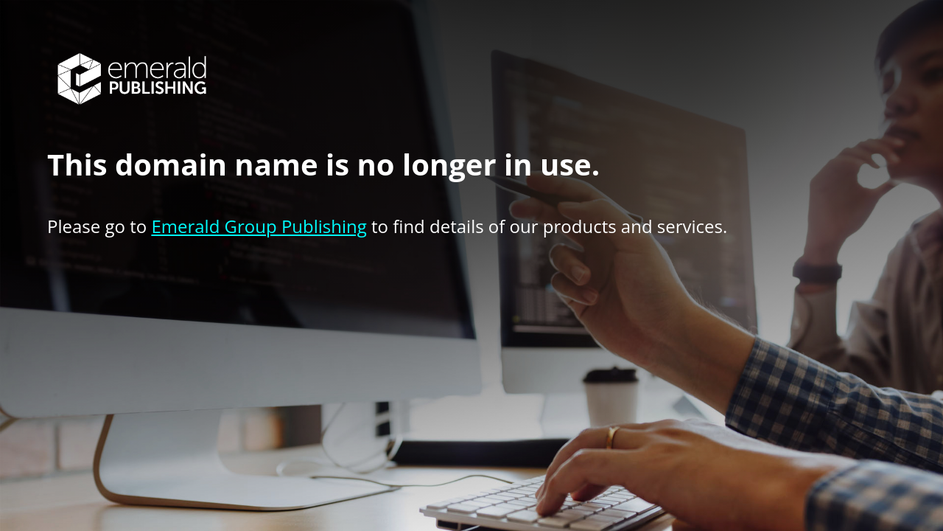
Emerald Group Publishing (258, 226)
